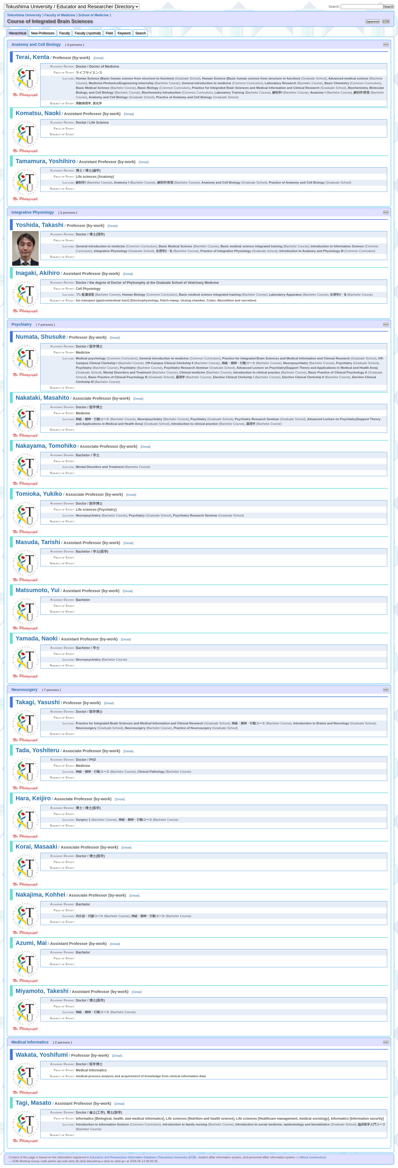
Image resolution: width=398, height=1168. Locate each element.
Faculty (64, 33)
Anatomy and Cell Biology (36, 44)
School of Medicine (93, 15)
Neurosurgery (24, 689)
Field (109, 33)
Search (140, 33)
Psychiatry (21, 324)
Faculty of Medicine (59, 15)
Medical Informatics (29, 1042)
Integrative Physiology (32, 212)
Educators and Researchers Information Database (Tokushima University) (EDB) (143, 1157)
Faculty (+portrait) (88, 33)
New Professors (42, 33)
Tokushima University (24, 15)
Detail (99, 58)
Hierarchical (17, 33)
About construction (312, 1157)
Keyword (123, 33)
